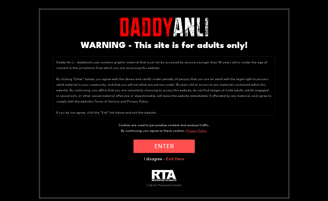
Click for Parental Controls (164, 178)
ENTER (164, 146)
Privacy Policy (196, 131)
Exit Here (175, 159)
